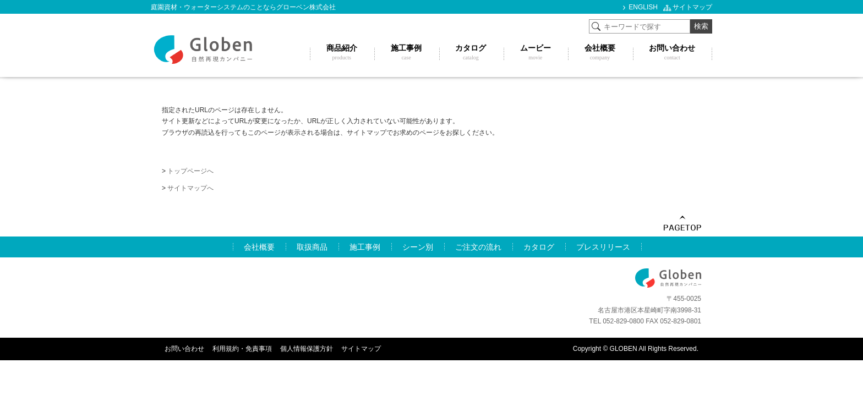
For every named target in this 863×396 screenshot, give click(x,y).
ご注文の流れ (478, 247)
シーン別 (417, 247)
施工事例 (364, 247)
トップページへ (190, 171)
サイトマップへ (190, 188)
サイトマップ (692, 7)
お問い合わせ (184, 349)
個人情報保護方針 (306, 349)
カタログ (538, 247)
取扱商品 (312, 247)
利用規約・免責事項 (242, 349)
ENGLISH (643, 7)
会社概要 (259, 247)
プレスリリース (603, 247)
